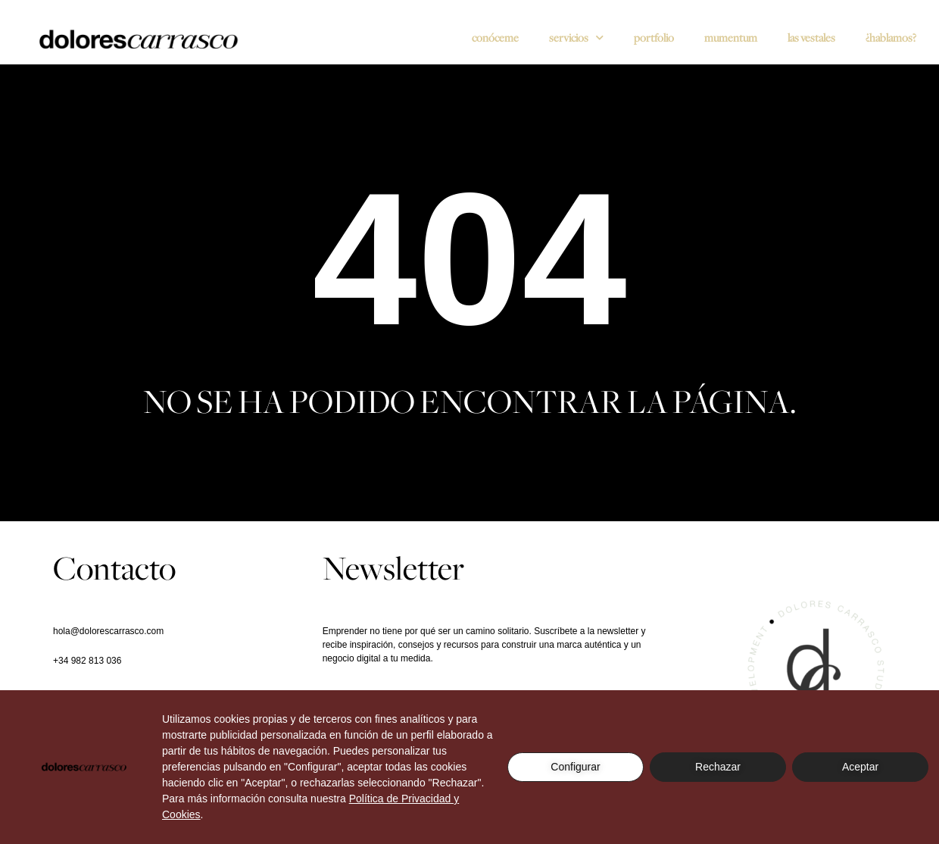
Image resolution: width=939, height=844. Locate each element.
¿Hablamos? (891, 38)
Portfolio (654, 38)
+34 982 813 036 (87, 660)
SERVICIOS (576, 38)
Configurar (575, 767)
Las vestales (811, 38)
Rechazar (718, 767)
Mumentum (730, 38)
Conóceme (495, 38)
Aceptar (860, 767)
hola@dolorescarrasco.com (108, 631)
